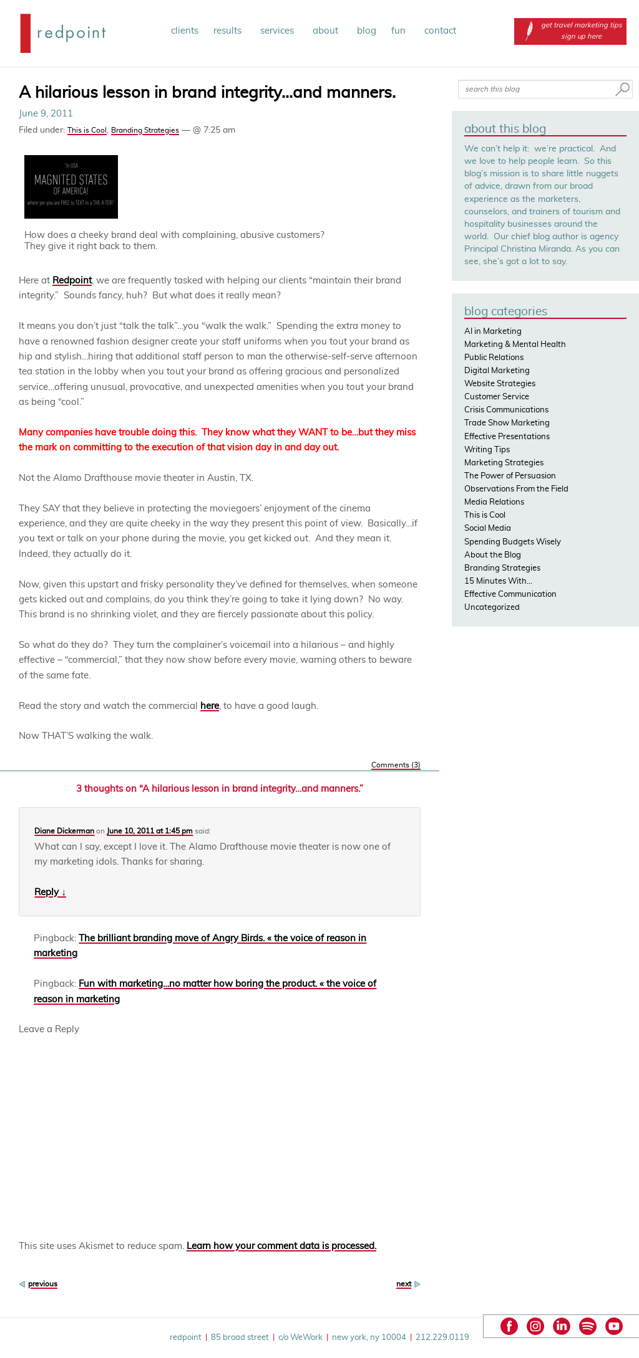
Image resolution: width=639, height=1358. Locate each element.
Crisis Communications (506, 410)
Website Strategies (499, 384)
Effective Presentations (507, 437)
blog (366, 31)
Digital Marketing (497, 371)
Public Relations (494, 358)
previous (42, 1284)
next (403, 1284)
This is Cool (87, 130)
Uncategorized (492, 608)
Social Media (487, 529)
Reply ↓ (50, 892)
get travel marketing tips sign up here (570, 31)
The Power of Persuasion (510, 476)
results (229, 31)
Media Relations (494, 502)
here (209, 706)
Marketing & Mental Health (515, 345)
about (327, 31)
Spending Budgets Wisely (512, 542)
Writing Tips (487, 450)
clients (184, 31)
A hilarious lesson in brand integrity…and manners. (207, 93)
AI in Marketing (493, 332)
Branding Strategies (145, 130)
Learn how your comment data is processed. (281, 1246)
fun (400, 31)
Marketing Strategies (504, 463)
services (279, 31)
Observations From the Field (516, 489)
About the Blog (492, 555)
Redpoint (72, 280)
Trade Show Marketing (507, 423)
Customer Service (496, 397)
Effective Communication (510, 595)
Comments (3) (396, 765)
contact (440, 31)
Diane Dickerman (64, 831)
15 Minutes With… (498, 581)
